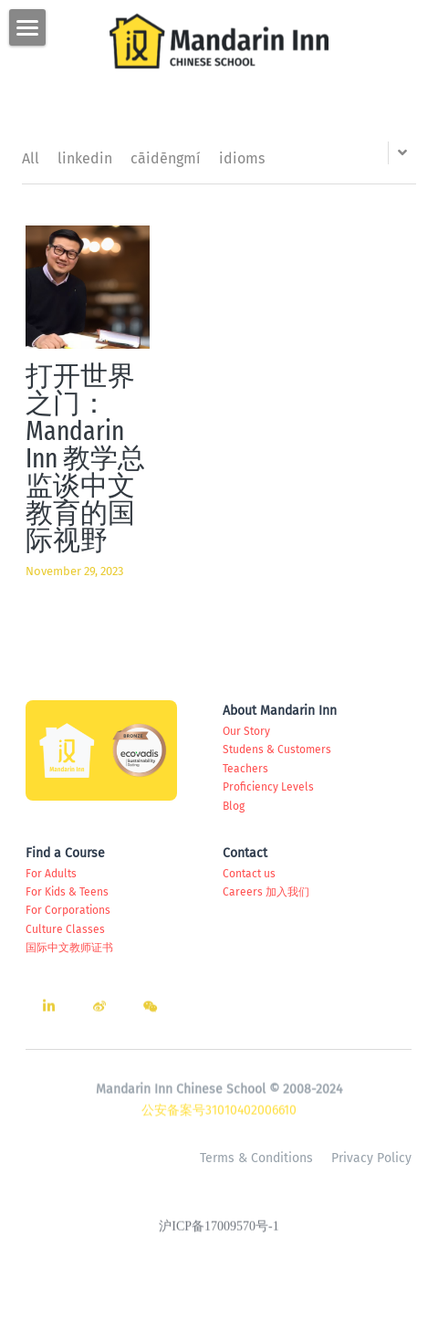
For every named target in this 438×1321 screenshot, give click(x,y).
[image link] (219, 40)
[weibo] (99, 1011)
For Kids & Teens (67, 892)
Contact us (249, 873)
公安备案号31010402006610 (219, 1116)
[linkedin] (48, 1011)
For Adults (51, 873)
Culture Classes (65, 929)
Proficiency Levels (268, 787)
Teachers (245, 768)
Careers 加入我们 (266, 892)
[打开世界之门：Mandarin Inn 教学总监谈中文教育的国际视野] (87, 287)
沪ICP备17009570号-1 (218, 1231)
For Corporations (68, 910)
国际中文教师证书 (69, 947)
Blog (234, 806)
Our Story (246, 731)
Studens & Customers (277, 749)
